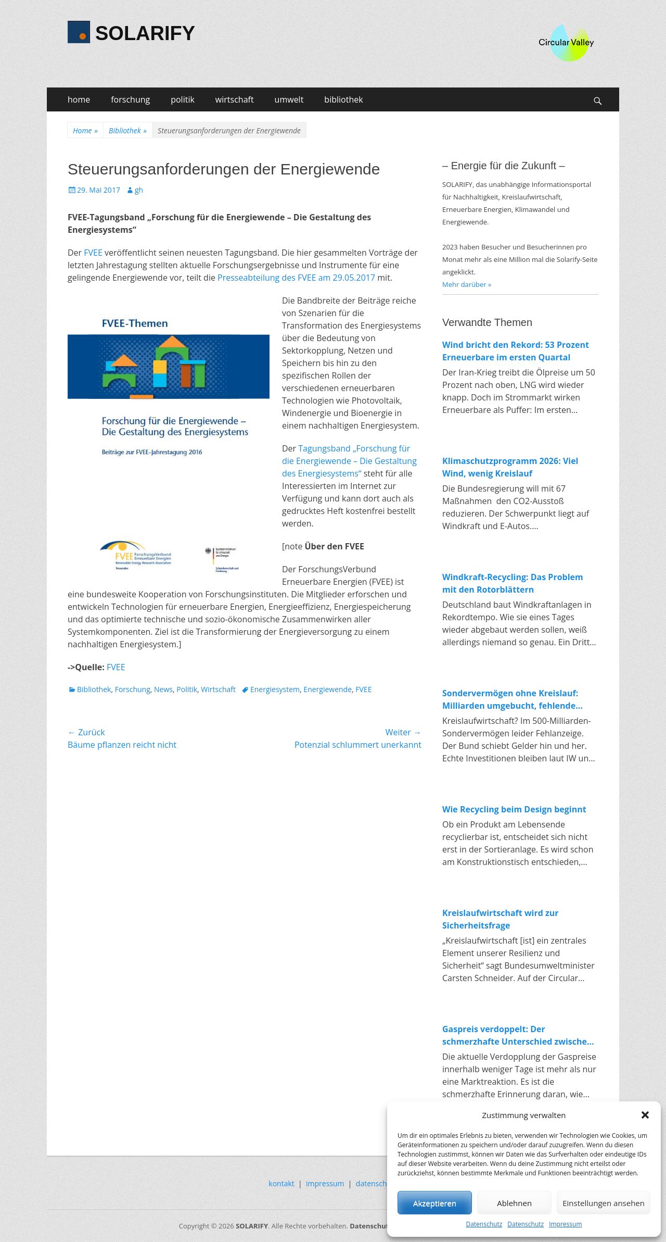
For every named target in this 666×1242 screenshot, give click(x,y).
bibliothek (343, 99)
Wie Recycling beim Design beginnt (514, 809)
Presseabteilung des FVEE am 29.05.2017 (296, 277)
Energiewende (327, 689)
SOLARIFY (145, 33)
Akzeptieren (434, 1203)
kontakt (281, 1183)
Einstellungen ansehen (603, 1203)
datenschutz (377, 1183)
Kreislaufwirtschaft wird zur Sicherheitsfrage (500, 919)
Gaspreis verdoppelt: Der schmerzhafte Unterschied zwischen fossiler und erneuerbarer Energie (517, 1035)
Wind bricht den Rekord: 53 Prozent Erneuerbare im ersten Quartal (515, 351)
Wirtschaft (218, 689)
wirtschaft (234, 99)
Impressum (565, 1224)
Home (85, 130)
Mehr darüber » (467, 284)
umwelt (289, 99)
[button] (645, 1115)
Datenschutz (484, 1224)
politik (183, 99)
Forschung (132, 689)
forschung (130, 99)
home (79, 99)
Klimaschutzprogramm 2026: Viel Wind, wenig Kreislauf (510, 467)
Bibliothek (128, 130)
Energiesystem (275, 689)
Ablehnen (514, 1203)
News (163, 689)
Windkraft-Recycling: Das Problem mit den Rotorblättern (512, 583)
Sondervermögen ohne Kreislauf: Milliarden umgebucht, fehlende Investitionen (510, 699)
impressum (325, 1183)
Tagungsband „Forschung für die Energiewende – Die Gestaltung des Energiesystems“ (349, 461)
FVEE (93, 252)
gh (139, 190)
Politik (186, 689)
